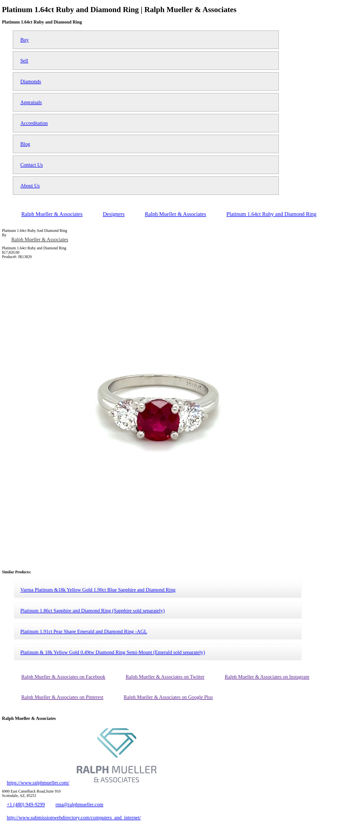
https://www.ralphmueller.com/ (38, 782)
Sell (24, 60)
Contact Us (31, 164)
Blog (25, 144)
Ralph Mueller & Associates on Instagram (267, 676)
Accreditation (34, 123)
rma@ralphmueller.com (79, 804)
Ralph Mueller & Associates (39, 239)
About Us (30, 185)
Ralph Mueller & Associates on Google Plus (168, 697)
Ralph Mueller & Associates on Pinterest (62, 697)
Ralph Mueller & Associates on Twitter (165, 676)
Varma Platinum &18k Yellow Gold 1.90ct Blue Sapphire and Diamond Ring (97, 589)
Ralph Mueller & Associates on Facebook (63, 676)
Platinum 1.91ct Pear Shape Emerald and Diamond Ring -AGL (83, 631)
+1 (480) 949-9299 (26, 804)
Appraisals (31, 102)
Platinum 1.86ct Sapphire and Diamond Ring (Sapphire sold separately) (92, 610)
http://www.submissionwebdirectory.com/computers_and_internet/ (74, 817)
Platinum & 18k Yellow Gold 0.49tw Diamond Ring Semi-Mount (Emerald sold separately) (112, 652)
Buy (24, 39)
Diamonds (30, 81)
